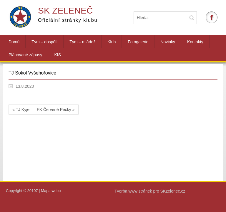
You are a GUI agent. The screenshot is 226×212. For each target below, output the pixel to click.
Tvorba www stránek (133, 191)
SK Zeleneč (65, 10)
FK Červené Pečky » (55, 109)
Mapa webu (51, 190)
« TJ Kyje (20, 109)
